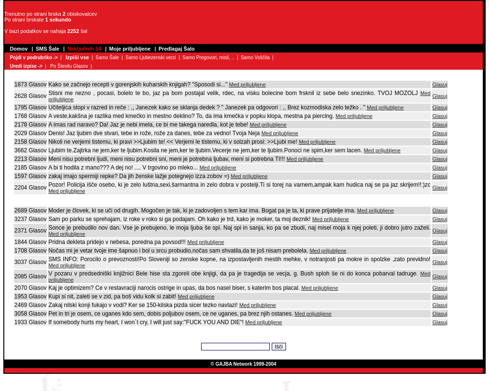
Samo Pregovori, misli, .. (208, 57)
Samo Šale (107, 57)
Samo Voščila (255, 57)
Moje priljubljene (130, 49)
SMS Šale (48, 49)
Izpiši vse (77, 57)
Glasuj (439, 84)
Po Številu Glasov (69, 66)
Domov (19, 49)
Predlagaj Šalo (177, 49)
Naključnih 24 (84, 49)
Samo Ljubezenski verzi (151, 57)
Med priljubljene (247, 84)
